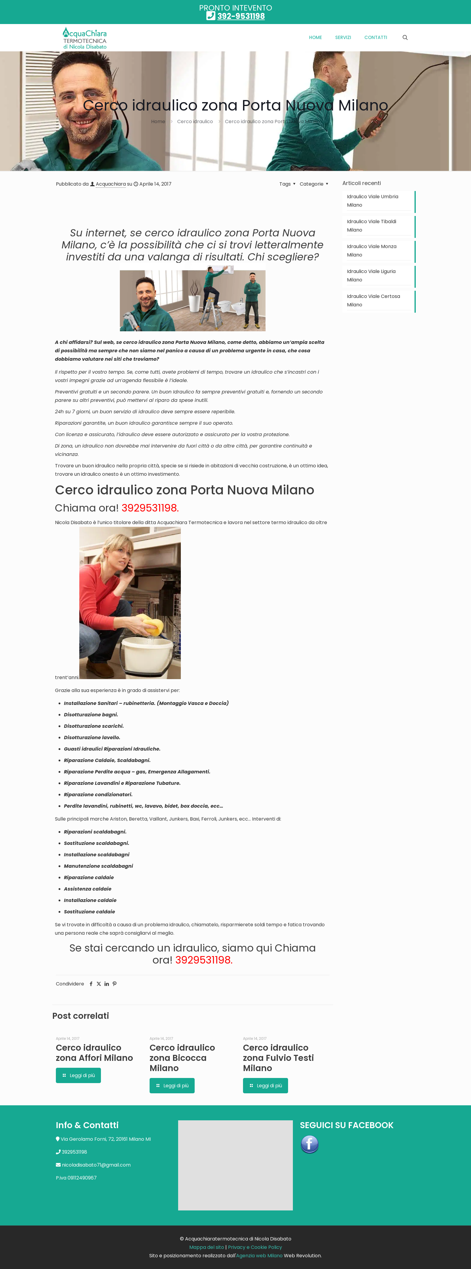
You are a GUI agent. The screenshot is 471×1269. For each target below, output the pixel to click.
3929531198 (149, 508)
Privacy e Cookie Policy (255, 1247)
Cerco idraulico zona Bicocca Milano (182, 1058)
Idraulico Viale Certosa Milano (373, 300)
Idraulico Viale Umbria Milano (372, 200)
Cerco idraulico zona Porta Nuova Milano (272, 121)
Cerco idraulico (195, 121)
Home (158, 121)
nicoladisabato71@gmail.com (96, 1164)
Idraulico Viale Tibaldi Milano (371, 225)
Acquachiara (111, 184)
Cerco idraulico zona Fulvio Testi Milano (278, 1058)
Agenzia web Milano (259, 1255)
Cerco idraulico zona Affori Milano (94, 1053)
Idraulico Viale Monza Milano (372, 250)
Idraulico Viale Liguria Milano (371, 275)
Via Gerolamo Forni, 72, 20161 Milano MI (106, 1139)
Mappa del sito (206, 1247)
